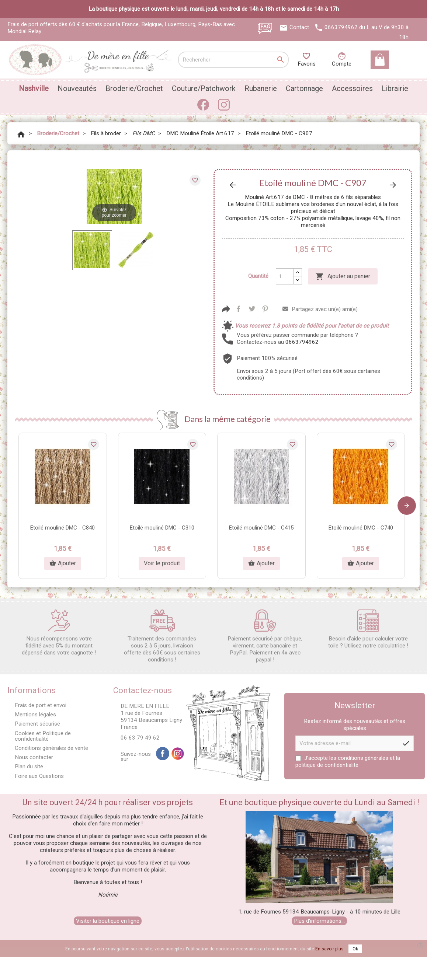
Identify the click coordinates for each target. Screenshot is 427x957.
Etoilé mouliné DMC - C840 (62, 527)
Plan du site (29, 766)
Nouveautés (77, 88)
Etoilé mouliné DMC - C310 (162, 527)
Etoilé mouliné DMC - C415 (261, 527)
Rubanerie (260, 88)
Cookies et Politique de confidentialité (43, 736)
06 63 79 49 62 (140, 737)
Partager (238, 308)
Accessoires (352, 88)
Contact (299, 27)
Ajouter (62, 563)
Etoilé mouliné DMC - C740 (361, 527)
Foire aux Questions (39, 776)
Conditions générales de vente (51, 748)
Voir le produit (162, 563)
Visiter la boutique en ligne (107, 921)
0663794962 (341, 27)
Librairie (395, 88)
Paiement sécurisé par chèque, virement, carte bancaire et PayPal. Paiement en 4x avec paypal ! (265, 636)
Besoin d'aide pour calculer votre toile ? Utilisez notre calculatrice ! (368, 629)
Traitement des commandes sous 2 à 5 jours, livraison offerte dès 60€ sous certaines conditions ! (162, 636)
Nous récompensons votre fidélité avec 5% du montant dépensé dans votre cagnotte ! (59, 633)
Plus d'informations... (319, 921)
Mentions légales (35, 714)
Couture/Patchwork (204, 88)
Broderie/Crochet (134, 88)
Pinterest (265, 308)
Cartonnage (304, 88)
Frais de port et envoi (40, 705)
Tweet (251, 308)
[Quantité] (285, 276)
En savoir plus (329, 948)
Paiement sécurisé (37, 723)
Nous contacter (34, 757)
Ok (355, 948)
